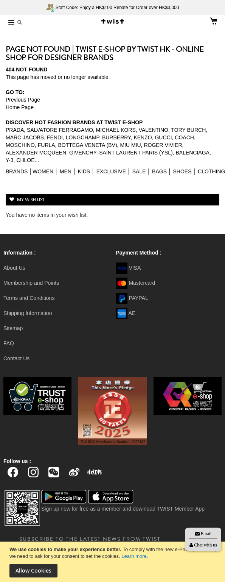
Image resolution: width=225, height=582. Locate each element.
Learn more (133, 556)
